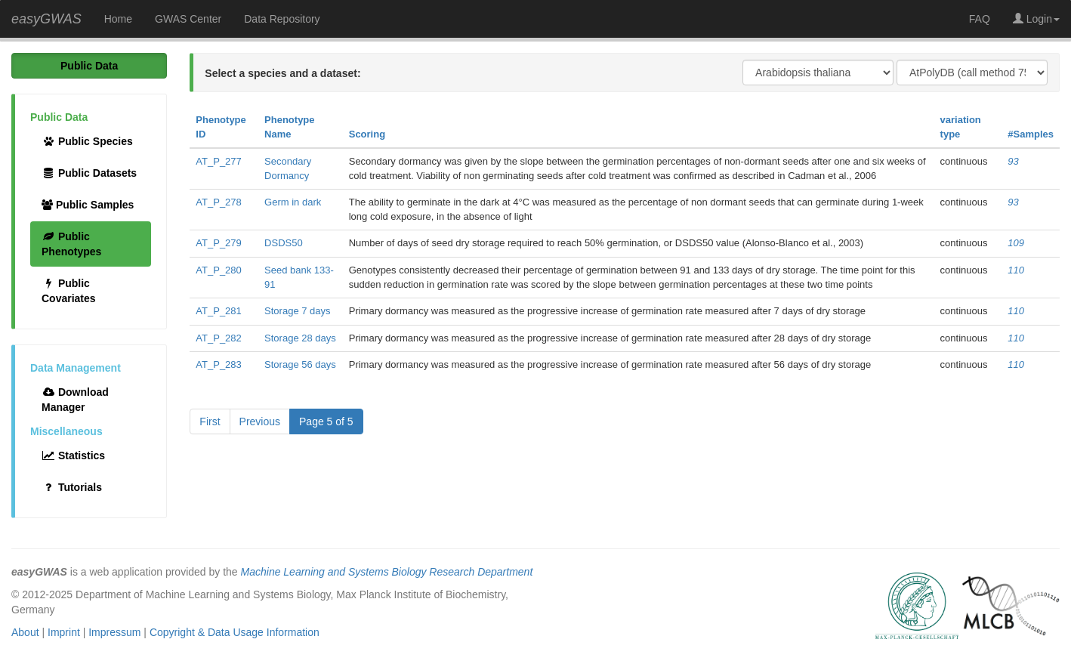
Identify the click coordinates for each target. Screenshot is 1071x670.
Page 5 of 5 (326, 421)
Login (1036, 19)
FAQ (979, 19)
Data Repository (281, 19)
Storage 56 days (300, 364)
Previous (259, 421)
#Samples (1031, 134)
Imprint (64, 632)
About (25, 632)
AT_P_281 (218, 310)
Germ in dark (292, 202)
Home (118, 19)
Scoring (367, 134)
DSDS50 (283, 243)
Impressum (114, 632)
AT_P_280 (218, 270)
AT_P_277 (218, 161)
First (209, 421)
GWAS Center (188, 19)
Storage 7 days (297, 310)
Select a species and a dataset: (282, 73)
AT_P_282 (218, 338)
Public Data (89, 66)
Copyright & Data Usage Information (234, 632)
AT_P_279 (218, 243)
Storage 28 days (300, 338)
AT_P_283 (218, 364)
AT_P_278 (218, 202)
